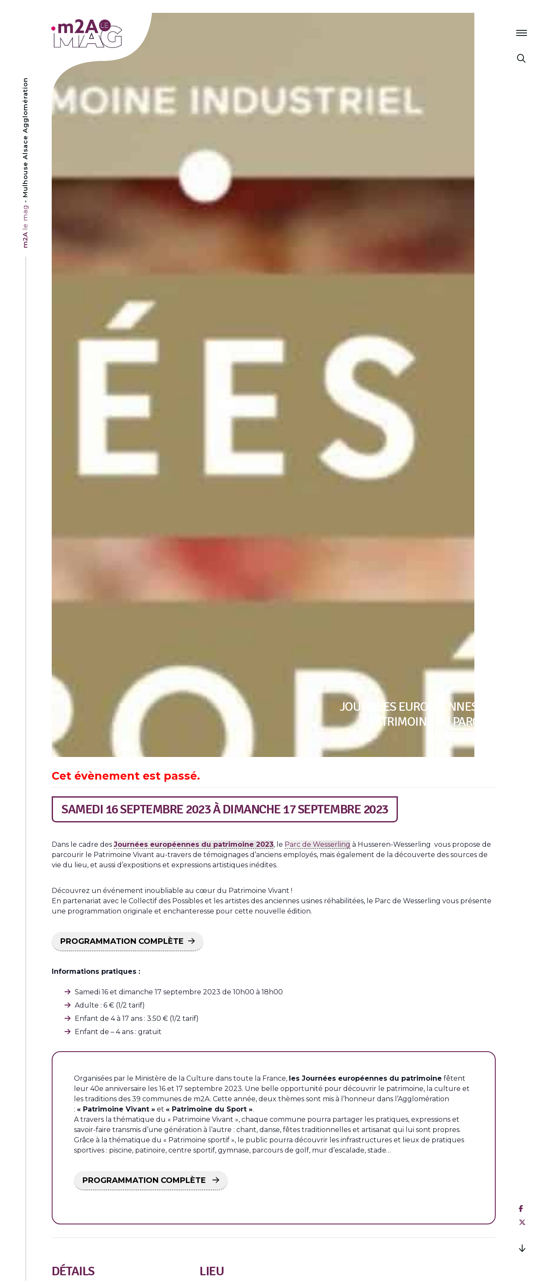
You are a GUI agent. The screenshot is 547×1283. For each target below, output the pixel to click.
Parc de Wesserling (317, 844)
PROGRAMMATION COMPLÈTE (122, 941)
